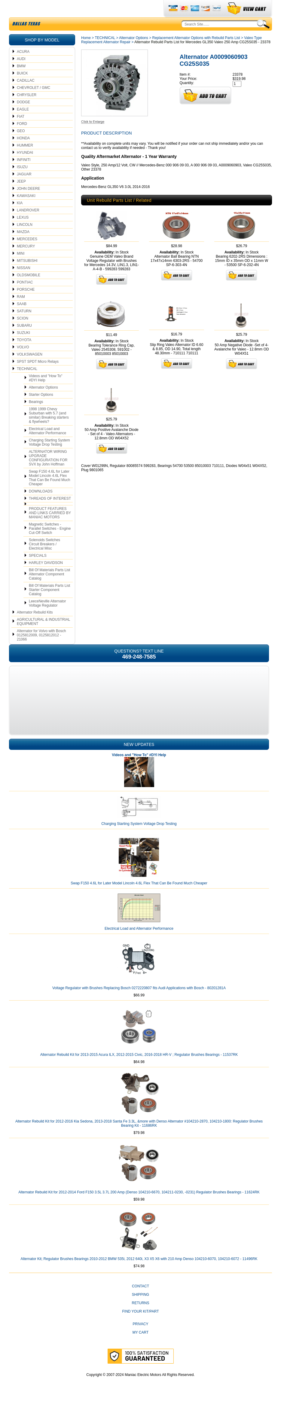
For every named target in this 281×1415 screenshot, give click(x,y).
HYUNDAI (25, 167)
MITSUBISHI (27, 275)
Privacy (140, 1338)
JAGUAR (24, 188)
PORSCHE (26, 303)
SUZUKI (23, 347)
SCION (22, 332)
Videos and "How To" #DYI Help (45, 392)
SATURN (24, 325)
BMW (21, 80)
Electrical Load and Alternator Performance (47, 445)
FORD (22, 138)
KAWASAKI (26, 210)
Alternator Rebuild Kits (35, 626)
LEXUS (23, 231)
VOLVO (23, 361)
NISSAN (23, 282)
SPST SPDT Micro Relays (38, 376)
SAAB (21, 318)
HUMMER (25, 159)
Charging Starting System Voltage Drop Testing (49, 456)
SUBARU (24, 340)
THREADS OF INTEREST (50, 513)
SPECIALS (38, 570)
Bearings (36, 416)
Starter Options (41, 409)
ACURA (23, 66)
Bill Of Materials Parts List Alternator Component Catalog (49, 588)
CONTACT (140, 1300)
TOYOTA (24, 354)
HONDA (23, 152)
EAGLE (23, 123)
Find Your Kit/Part (140, 1325)
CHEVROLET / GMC (33, 102)
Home (86, 52)
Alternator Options (43, 401)
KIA (20, 217)
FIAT (20, 131)
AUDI (21, 73)
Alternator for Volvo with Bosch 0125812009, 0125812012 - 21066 (41, 649)
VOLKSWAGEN (29, 368)
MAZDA (23, 246)
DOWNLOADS (41, 505)
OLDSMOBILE (28, 289)
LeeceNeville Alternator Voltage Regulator (47, 617)
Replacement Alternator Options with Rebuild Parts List (196, 52)
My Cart (141, 1346)
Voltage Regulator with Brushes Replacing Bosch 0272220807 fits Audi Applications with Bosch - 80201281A (139, 1002)
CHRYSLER (26, 109)
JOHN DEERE (28, 203)
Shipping (140, 1309)
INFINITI (23, 174)
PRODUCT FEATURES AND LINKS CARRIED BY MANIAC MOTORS (50, 527)
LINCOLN (24, 239)
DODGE (23, 116)
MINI (20, 267)
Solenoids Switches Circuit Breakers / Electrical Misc (44, 558)
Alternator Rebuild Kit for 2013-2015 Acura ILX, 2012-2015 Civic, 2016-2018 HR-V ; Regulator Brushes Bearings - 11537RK (139, 1069)
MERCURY (26, 260)
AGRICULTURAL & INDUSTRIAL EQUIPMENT (43, 636)
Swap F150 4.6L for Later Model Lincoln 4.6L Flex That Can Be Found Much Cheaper (49, 491)
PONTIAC (25, 296)
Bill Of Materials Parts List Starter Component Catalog (49, 604)
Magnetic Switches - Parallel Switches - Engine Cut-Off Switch (50, 542)
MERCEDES (27, 253)
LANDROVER (28, 224)
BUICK (22, 87)
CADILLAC (26, 94)
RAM (21, 311)
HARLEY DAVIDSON (46, 577)
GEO (21, 145)
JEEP (21, 195)
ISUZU (22, 181)
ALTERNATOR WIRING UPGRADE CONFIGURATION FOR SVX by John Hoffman (48, 472)
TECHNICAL (27, 383)
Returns (140, 1317)
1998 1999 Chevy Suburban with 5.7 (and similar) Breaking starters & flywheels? (49, 429)
